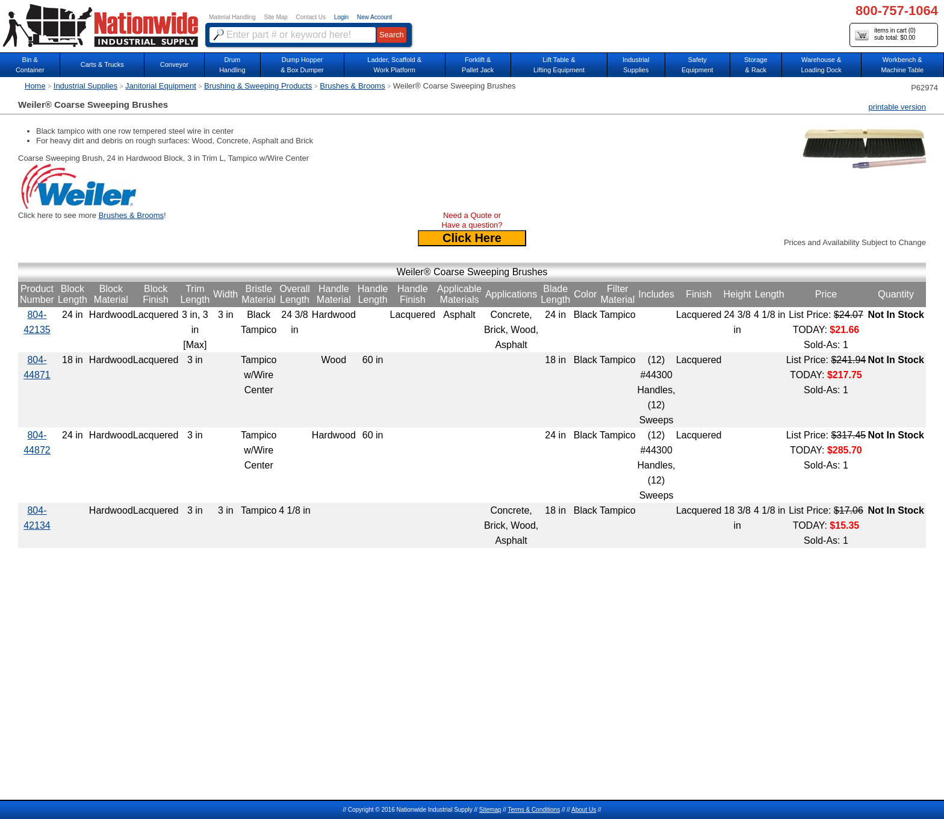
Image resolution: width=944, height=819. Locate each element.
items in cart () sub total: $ (885, 34)
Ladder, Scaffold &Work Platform (394, 64)
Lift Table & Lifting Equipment (559, 64)
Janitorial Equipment (160, 85)
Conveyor (174, 64)
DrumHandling (232, 64)
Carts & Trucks (102, 64)
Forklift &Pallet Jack (478, 64)
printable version (897, 106)
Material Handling (232, 17)
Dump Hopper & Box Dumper (302, 64)
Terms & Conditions (534, 809)
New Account (374, 17)
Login (341, 17)
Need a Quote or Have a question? (471, 220)
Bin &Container (30, 64)
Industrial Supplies (85, 85)
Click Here (472, 237)
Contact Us (311, 17)
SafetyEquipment (697, 64)
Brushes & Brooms (352, 85)
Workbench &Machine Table (902, 64)
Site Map (275, 17)
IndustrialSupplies (636, 64)
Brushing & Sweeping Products (258, 85)
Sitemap (490, 809)
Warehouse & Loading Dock (821, 64)
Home (35, 85)
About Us (583, 809)
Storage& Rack (756, 64)
